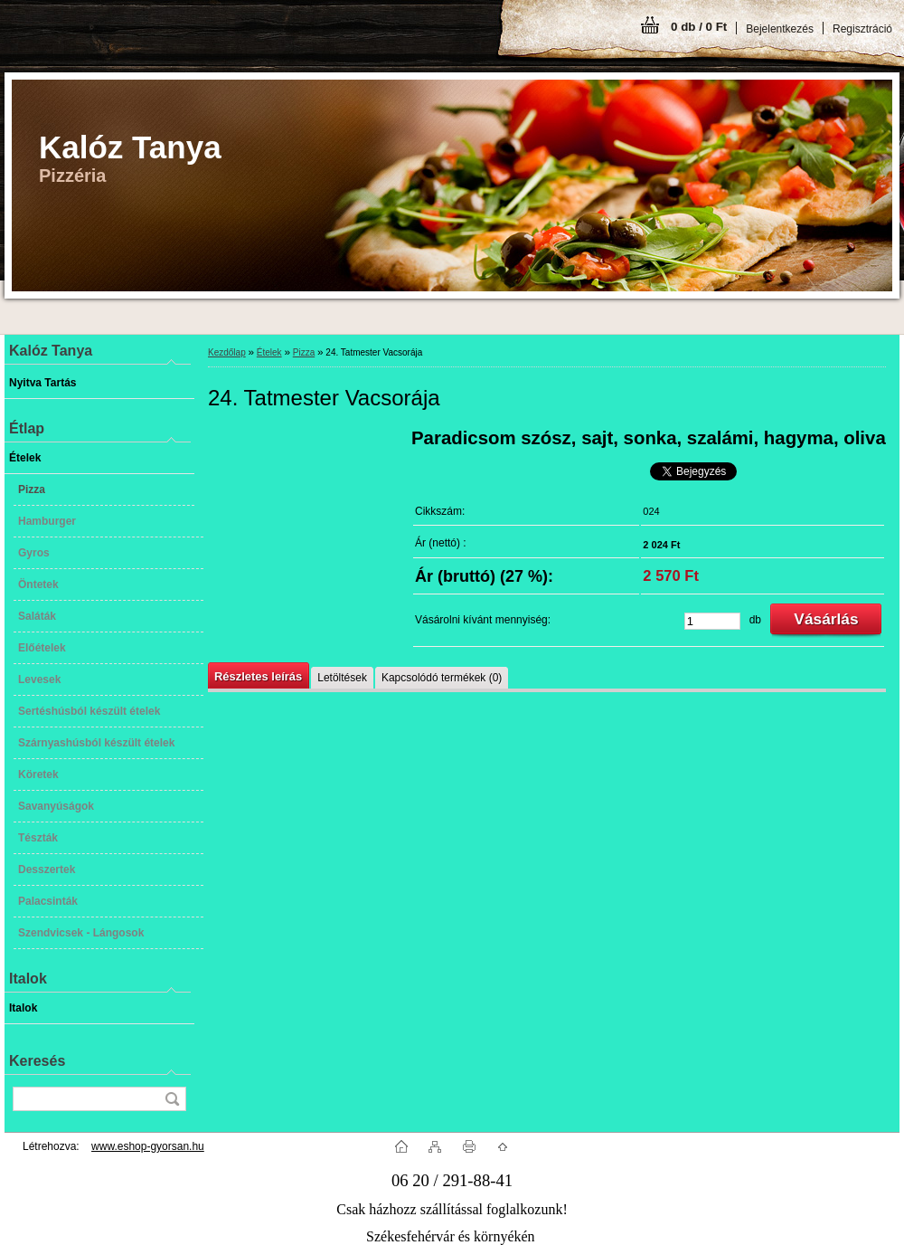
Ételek (269, 352)
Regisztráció (862, 29)
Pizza (304, 352)
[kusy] (712, 621)
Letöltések (342, 677)
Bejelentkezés (780, 29)
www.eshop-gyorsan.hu (147, 1146)
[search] (172, 1099)
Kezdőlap (227, 352)
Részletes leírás (258, 676)
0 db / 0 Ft (699, 26)
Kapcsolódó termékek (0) (441, 677)
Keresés (37, 1061)
